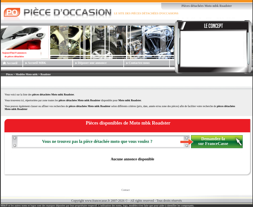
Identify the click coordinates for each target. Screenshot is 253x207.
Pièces (10, 74)
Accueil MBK (37, 63)
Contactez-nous (139, 63)
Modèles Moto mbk (27, 74)
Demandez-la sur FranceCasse (213, 141)
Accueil (12, 63)
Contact (125, 189)
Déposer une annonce (92, 63)
